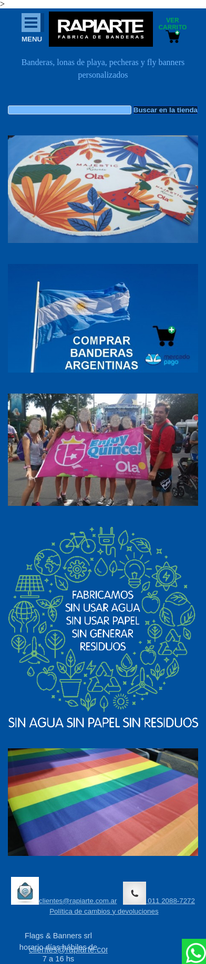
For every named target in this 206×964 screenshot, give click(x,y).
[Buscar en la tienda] (69, 109)
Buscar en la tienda (165, 110)
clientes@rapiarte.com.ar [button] (64, 891)
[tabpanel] (103, 74)
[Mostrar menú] (31, 22)
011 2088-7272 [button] (159, 893)
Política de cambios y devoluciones (103, 911)
